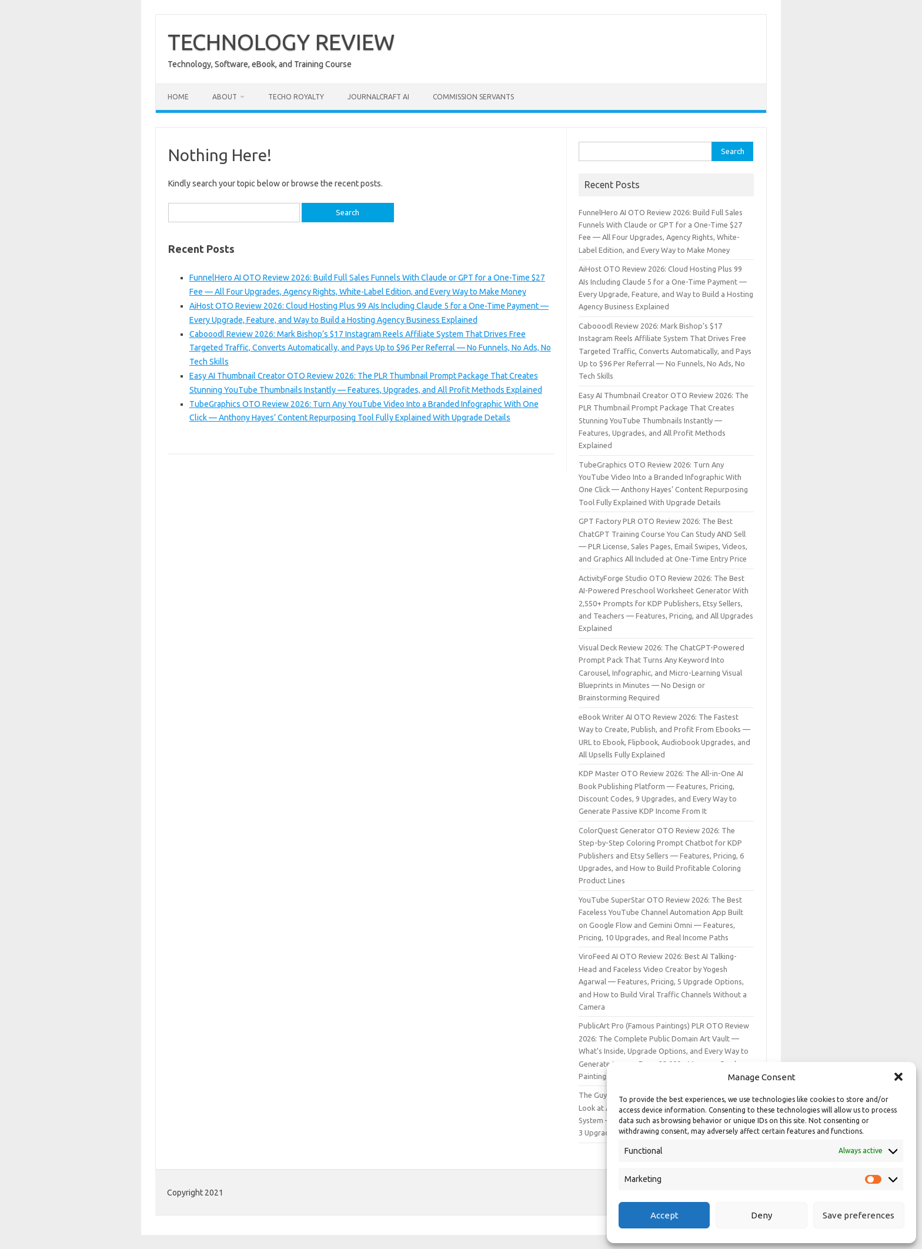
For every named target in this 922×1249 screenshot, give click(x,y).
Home (178, 97)
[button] (898, 1077)
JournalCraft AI (378, 97)
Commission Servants (473, 97)
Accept (664, 1215)
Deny (761, 1215)
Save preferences (858, 1215)
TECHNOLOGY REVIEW (281, 41)
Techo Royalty (296, 97)
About (224, 97)
